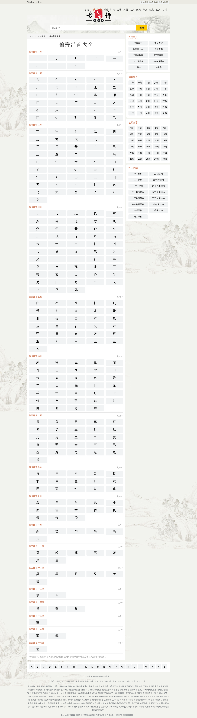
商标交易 (76, 693)
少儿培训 (67, 707)
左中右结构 (158, 180)
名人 (131, 9)
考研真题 (151, 690)
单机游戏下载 (85, 693)
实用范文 (68, 696)
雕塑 (83, 690)
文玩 (65, 700)
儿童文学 (107, 700)
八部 (156, 82)
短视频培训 (50, 703)
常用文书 (98, 690)
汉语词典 (104, 707)
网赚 (163, 703)
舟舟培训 (123, 700)
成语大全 (43, 707)
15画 (164, 140)
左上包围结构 (138, 192)
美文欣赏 (122, 707)
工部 (140, 101)
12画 (140, 140)
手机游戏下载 (133, 703)
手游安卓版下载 (36, 693)
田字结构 (138, 216)
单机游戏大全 (145, 703)
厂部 (148, 89)
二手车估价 (59, 696)
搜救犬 (155, 693)
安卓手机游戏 (110, 703)
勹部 (165, 82)
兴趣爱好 (46, 693)
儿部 (132, 95)
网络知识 (54, 693)
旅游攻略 (71, 686)
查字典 (91, 686)
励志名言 (59, 700)
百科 (163, 9)
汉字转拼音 (138, 55)
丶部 (148, 82)
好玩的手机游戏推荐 (92, 707)
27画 (140, 159)
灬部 (148, 113)
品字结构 (158, 210)
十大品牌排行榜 (65, 693)
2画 (140, 128)
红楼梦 (129, 707)
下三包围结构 (158, 198)
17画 (140, 146)
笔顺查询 (158, 49)
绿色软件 (100, 703)
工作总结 (51, 696)
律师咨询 (148, 693)
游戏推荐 (77, 700)
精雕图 (97, 686)
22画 (140, 153)
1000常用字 (138, 61)
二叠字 (138, 67)
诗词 (111, 9)
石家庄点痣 (77, 696)
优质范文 (43, 696)
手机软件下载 (122, 703)
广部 (148, 101)
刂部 (165, 89)
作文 (144, 9)
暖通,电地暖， (156, 700)
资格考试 (35, 707)
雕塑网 (80, 707)
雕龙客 (78, 690)
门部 (156, 101)
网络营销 (63, 686)
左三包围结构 (138, 204)
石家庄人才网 (141, 690)
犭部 (140, 107)
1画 (131, 128)
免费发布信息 (130, 693)
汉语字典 (41, 36)
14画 (156, 140)
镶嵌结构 (138, 210)
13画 (148, 140)
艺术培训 (59, 707)
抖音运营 (71, 690)
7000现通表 (158, 61)
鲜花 (153, 707)
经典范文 (35, 696)
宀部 (165, 101)
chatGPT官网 (49, 700)
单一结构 (138, 174)
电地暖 (147, 707)
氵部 (132, 113)
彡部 (156, 107)
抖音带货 (154, 686)
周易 (38, 686)
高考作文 (93, 700)
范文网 (114, 693)
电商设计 (121, 693)
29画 (156, 159)
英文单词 (113, 681)
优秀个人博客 (61, 703)
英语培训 (51, 707)
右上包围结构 (158, 186)
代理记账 (39, 690)
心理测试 (131, 690)
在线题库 (57, 690)
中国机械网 (113, 707)
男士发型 (85, 700)
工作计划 (115, 700)
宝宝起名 (107, 693)
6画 (131, 134)
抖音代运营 (113, 686)
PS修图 (100, 700)
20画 (164, 146)
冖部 (140, 95)
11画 (132, 140)
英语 (124, 9)
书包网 (158, 707)
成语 (105, 9)
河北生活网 (106, 690)
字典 (92, 9)
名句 (68, 681)
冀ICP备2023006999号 (125, 715)
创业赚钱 (76, 703)
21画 (132, 153)
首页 (85, 9)
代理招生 (49, 686)
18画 (148, 146)
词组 (106, 681)
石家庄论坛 (155, 703)
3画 (148, 128)
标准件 (141, 707)
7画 (140, 134)
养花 (84, 696)
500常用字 (158, 55)
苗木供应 (33, 703)
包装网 (70, 703)
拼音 (82, 681)
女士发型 (112, 696)
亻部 (148, 95)
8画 (148, 134)
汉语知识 (159, 690)
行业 (143, 681)
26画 (132, 159)
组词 (96, 681)
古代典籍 (98, 15)
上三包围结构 (138, 198)
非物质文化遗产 (81, 686)
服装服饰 (140, 693)
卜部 (140, 89)
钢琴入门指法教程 (131, 696)
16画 (132, 146)
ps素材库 (41, 703)
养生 (83, 703)
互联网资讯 (129, 686)
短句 (137, 9)
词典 (98, 9)
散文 (92, 690)
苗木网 (74, 707)
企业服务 (159, 696)
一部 (140, 82)
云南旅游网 (163, 686)
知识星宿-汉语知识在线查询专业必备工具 (97, 715)
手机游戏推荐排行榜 (142, 700)
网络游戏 (31, 690)
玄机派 (152, 696)
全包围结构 (158, 204)
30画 (164, 159)
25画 (164, 153)
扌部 (165, 107)
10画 (164, 134)
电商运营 (100, 710)
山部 (148, 107)
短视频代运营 (97, 693)
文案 (157, 9)
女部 (132, 107)
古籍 (118, 9)
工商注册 (146, 686)
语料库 (70, 700)
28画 (148, 159)
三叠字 (158, 67)
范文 (150, 9)
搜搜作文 (120, 696)
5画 (164, 128)
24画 (156, 153)
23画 (148, 153)
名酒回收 (90, 696)
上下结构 (138, 180)
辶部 (132, 101)
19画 (156, 146)
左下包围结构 (158, 192)
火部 (156, 113)
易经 (43, 686)
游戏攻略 (123, 690)
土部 (140, 113)
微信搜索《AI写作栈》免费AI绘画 (154, 2)
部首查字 (138, 43)
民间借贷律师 (90, 703)
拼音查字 (158, 43)
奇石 (87, 690)
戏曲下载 (104, 686)
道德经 (135, 707)
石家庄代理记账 (101, 696)
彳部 (165, 95)
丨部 (132, 82)
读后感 (146, 696)
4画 (156, 128)
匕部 (132, 89)
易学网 (121, 686)
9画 (156, 134)
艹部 (156, 95)
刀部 (156, 89)
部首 (87, 681)
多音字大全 (138, 49)
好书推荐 (115, 690)
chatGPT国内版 (36, 700)
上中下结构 (138, 186)
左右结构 (158, 174)
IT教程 (130, 700)
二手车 (56, 686)
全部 (165, 113)
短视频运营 (48, 690)
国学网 (64, 690)
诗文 (73, 681)
